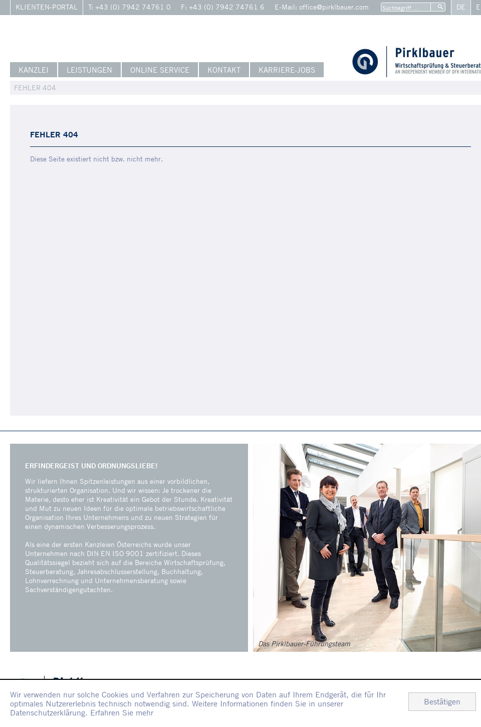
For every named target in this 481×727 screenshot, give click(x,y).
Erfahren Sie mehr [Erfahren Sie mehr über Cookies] (121, 712)
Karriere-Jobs (287, 69)
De (460, 7)
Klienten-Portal (47, 7)
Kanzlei (34, 69)
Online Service (159, 69)
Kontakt (224, 69)
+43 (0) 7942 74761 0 (133, 7)
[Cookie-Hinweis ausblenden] (442, 701)
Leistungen (89, 69)
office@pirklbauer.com (334, 7)
